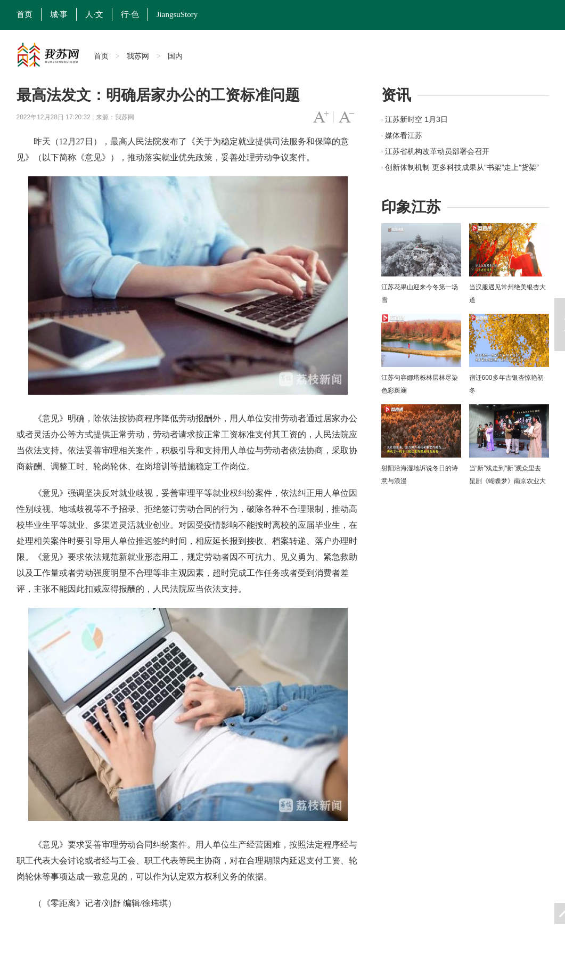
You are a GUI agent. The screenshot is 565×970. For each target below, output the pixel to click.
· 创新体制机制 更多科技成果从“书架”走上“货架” (460, 167)
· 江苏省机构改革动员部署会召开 (435, 151)
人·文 (94, 14)
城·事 (59, 14)
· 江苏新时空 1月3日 (414, 119)
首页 (24, 14)
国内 (175, 56)
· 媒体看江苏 (402, 135)
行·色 (130, 14)
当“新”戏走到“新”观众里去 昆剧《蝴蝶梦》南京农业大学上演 (507, 481)
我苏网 (138, 56)
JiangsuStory (177, 14)
